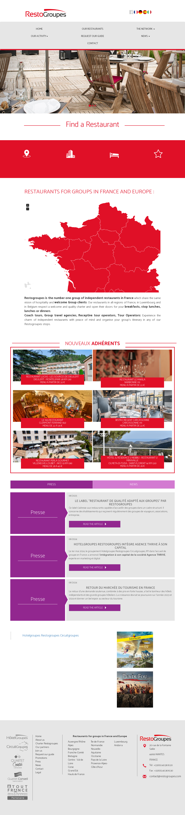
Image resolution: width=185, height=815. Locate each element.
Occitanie (96, 756)
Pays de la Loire (99, 760)
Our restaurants (92, 29)
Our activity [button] (39, 36)
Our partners (42, 747)
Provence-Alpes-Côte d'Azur (99, 765)
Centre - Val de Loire (75, 762)
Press (51, 484)
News (134, 484)
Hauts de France (76, 774)
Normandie (97, 745)
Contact (92, 43)
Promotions (41, 758)
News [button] (145, 36)
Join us (38, 751)
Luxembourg (120, 742)
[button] (14, 81)
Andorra (118, 745)
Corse (71, 767)
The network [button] (146, 29)
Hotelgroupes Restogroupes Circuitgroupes (50, 635)
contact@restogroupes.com (165, 776)
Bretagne (72, 756)
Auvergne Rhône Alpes (76, 744)
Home (39, 29)
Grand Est (73, 771)
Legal (38, 773)
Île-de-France (97, 742)
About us (39, 740)
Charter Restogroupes (46, 744)
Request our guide (92, 36)
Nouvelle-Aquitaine (96, 751)
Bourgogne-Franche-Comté (76, 751)
